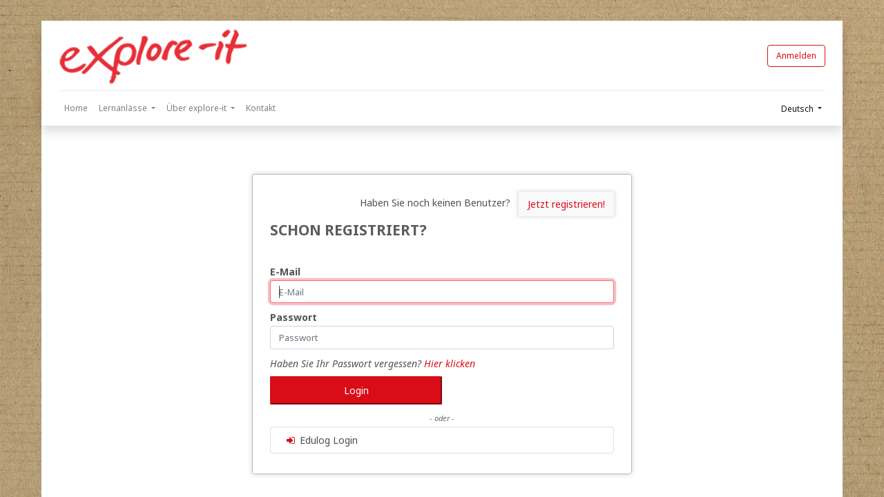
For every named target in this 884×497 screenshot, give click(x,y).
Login (356, 390)
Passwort (293, 317)
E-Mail (285, 271)
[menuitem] (76, 108)
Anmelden (796, 55)
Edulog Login (321, 440)
